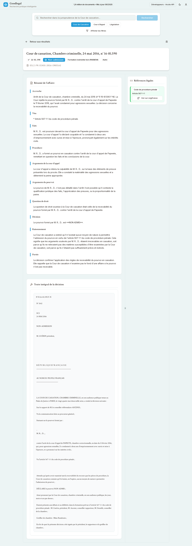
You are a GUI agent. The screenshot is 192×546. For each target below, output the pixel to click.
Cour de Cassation (81, 24)
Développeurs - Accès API (162, 4)
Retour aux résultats (37, 41)
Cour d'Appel (99, 24)
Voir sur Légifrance (147, 98)
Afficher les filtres (96, 31)
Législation (114, 24)
